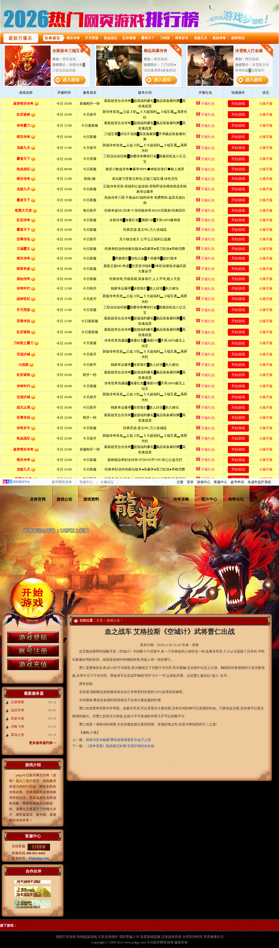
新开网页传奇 (62, 482)
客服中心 (220, 482)
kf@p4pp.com (39, 858)
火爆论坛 (107, 482)
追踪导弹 (17, 710)
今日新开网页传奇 (160, 942)
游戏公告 (64, 499)
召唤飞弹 (17, 727)
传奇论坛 (236, 499)
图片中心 (209, 499)
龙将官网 (38, 499)
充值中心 (86, 482)
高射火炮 (17, 718)
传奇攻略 (181, 499)
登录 (190, 482)
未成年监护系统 (259, 482)
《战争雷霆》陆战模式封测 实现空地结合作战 (120, 746)
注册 (180, 482)
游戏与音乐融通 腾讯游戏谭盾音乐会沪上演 (118, 740)
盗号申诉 (237, 482)
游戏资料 (91, 499)
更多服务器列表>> (43, 743)
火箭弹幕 (17, 702)
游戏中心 (203, 482)
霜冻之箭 (17, 735)
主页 (99, 620)
